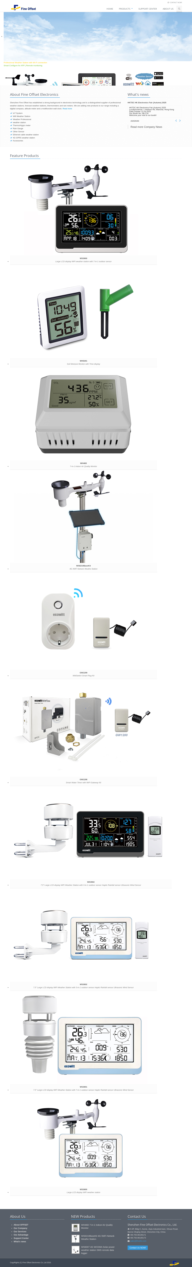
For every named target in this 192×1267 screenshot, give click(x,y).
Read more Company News (146, 126)
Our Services (20, 1231)
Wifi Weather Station (21, 116)
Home (109, 8)
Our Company (20, 1228)
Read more (67, 109)
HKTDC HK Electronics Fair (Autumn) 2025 (147, 102)
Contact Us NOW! (138, 1248)
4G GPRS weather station (24, 138)
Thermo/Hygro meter (22, 125)
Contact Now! (176, 2)
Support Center (21, 1238)
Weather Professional (22, 119)
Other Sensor (18, 131)
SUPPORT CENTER (147, 8)
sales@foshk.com (138, 1241)
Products (126, 8)
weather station (19, 122)
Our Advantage (21, 1235)
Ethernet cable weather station (26, 135)
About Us (168, 8)
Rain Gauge (18, 128)
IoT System (18, 113)
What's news (20, 1241)
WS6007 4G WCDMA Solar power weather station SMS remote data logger (98, 1250)
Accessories (18, 141)
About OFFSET (21, 1225)
